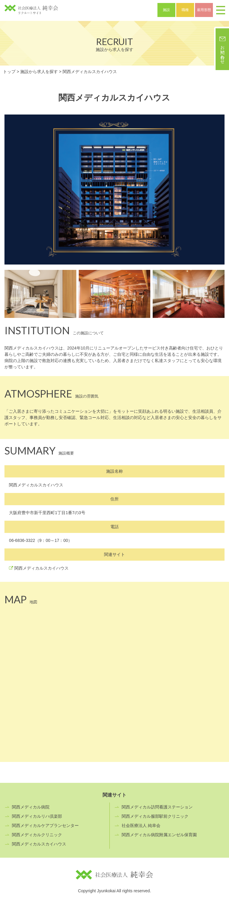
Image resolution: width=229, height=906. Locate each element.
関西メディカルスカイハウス (41, 568)
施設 (166, 10)
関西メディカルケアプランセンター (45, 825)
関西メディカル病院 (30, 807)
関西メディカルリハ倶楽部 (37, 816)
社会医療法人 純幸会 (141, 825)
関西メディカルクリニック (37, 834)
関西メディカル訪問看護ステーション (157, 807)
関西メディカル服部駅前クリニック (155, 816)
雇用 (204, 10)
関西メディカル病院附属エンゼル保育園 (159, 834)
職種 (185, 10)
